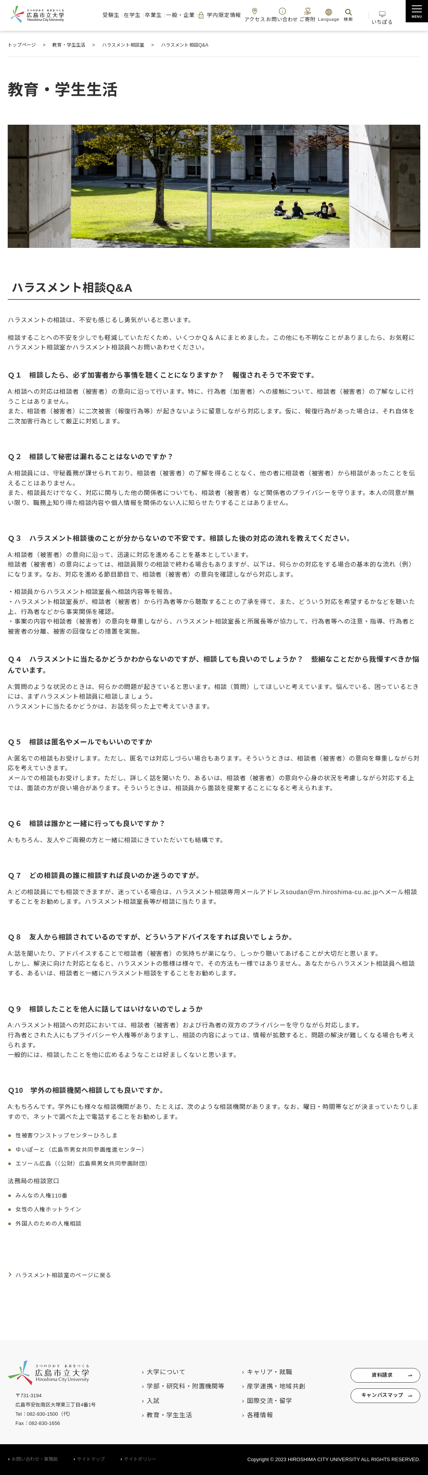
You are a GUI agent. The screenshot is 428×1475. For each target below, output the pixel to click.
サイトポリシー (140, 1459)
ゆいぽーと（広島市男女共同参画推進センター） (86, 1149)
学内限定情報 (212, 15)
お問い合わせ (275, 15)
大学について (154, 1372)
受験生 (105, 15)
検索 (341, 15)
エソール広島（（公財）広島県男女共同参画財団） (88, 1163)
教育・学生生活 (158, 1415)
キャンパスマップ (377, 1400)
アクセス (248, 15)
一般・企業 (173, 15)
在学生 (126, 15)
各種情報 (248, 1415)
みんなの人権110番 (43, 1195)
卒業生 (146, 15)
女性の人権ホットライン (51, 1209)
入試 (141, 1401)
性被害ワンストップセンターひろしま (70, 1135)
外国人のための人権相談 (51, 1223)
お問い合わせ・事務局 (35, 1459)
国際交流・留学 (258, 1401)
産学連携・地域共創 (264, 1386)
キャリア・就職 (258, 1372)
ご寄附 (300, 15)
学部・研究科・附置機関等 (174, 1386)
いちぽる (382, 15)
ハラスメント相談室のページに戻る (67, 1275)
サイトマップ (91, 1459)
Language (321, 15)
